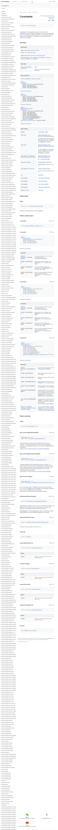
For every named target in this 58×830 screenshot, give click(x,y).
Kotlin (49, 20)
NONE (36, 67)
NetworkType (30, 84)
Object (43, 132)
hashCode (40, 175)
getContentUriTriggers (43, 157)
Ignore (23, 81)
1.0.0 (53, 18)
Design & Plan (24, 1)
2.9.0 (53, 232)
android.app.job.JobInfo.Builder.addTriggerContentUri (33, 491)
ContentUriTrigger (45, 159)
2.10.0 (53, 496)
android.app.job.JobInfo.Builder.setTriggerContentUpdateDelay (35, 471)
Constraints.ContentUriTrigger (37, 55)
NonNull (29, 67)
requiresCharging (42, 181)
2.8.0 (53, 337)
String (27, 190)
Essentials (14, 1)
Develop (29, 12)
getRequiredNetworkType (43, 168)
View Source (50, 17)
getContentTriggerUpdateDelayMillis (46, 146)
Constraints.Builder (35, 50)
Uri (31, 58)
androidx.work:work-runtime (49, 15)
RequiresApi (24, 108)
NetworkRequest (27, 162)
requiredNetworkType (41, 507)
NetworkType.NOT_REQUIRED (41, 258)
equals (39, 132)
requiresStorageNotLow (43, 187)
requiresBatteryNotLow (43, 178)
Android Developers (23, 12)
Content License (50, 638)
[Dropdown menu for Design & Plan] (28, 1)
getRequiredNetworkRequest (44, 162)
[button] (7, 17)
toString (40, 190)
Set (28, 119)
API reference (5, 5)
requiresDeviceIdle (42, 184)
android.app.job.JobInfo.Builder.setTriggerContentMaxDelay (34, 448)
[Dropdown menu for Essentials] (18, 1)
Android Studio (52, 1)
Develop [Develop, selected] (33, 1)
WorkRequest (23, 33)
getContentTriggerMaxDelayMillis (46, 136)
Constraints (32, 25)
